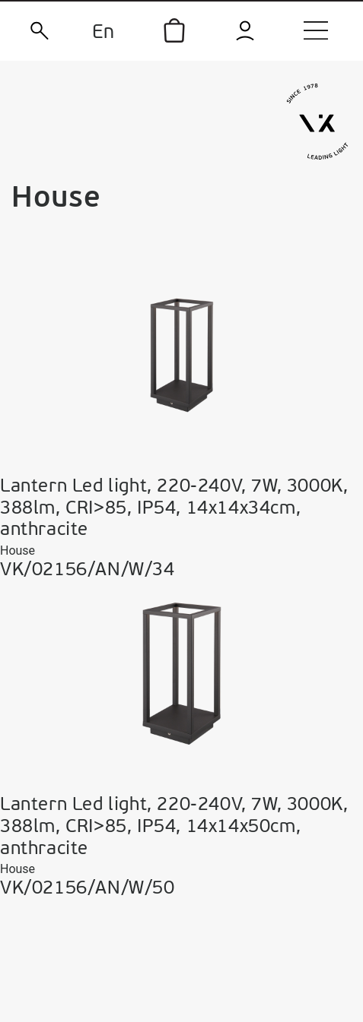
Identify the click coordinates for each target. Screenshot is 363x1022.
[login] (245, 30)
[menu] (316, 30)
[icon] (174, 30)
